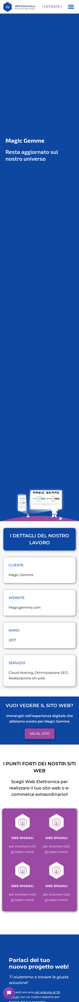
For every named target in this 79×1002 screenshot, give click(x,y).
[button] (71, 6)
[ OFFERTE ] (52, 7)
